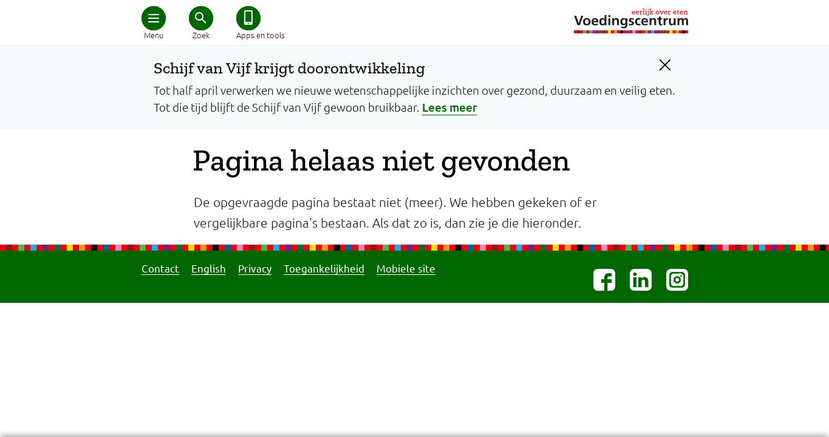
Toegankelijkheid (324, 268)
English (208, 268)
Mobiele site (406, 268)
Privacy (254, 268)
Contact (160, 268)
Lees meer (449, 107)
